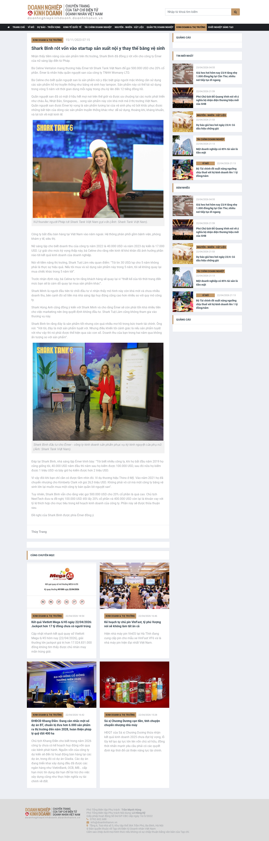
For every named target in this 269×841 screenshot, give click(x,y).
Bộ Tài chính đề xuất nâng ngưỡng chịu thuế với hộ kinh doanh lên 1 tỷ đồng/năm (217, 172)
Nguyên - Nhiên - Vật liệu (129, 27)
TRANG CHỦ (19, 27)
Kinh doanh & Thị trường (190, 27)
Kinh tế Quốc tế (72, 27)
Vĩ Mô (31, 27)
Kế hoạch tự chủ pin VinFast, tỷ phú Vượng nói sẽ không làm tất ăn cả (132, 624)
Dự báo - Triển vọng (48, 27)
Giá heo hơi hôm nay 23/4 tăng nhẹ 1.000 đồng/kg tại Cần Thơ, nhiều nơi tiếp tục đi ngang (216, 76)
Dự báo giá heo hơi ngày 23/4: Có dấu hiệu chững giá (215, 127)
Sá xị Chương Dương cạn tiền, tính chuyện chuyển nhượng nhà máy (132, 723)
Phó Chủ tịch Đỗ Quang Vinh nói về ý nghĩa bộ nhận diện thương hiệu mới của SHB (217, 100)
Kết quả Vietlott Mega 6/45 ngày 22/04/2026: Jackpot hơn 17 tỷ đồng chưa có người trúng (61, 624)
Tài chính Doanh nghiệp (98, 27)
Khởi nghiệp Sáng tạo (220, 27)
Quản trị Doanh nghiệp (160, 27)
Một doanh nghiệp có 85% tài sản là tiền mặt (217, 151)
